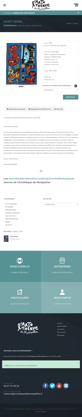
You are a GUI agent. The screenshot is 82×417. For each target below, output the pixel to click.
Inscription (60, 329)
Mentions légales (41, 411)
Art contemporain (11, 204)
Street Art (8, 225)
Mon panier (60, 335)
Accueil (69, 23)
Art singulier (9, 207)
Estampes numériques (12, 213)
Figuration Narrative (11, 219)
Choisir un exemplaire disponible (56, 85)
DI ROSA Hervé (14, 239)
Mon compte (61, 332)
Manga (7, 222)
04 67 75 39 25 (11, 386)
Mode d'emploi (62, 326)
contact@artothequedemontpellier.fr (23, 393)
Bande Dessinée (10, 210)
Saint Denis (14, 236)
